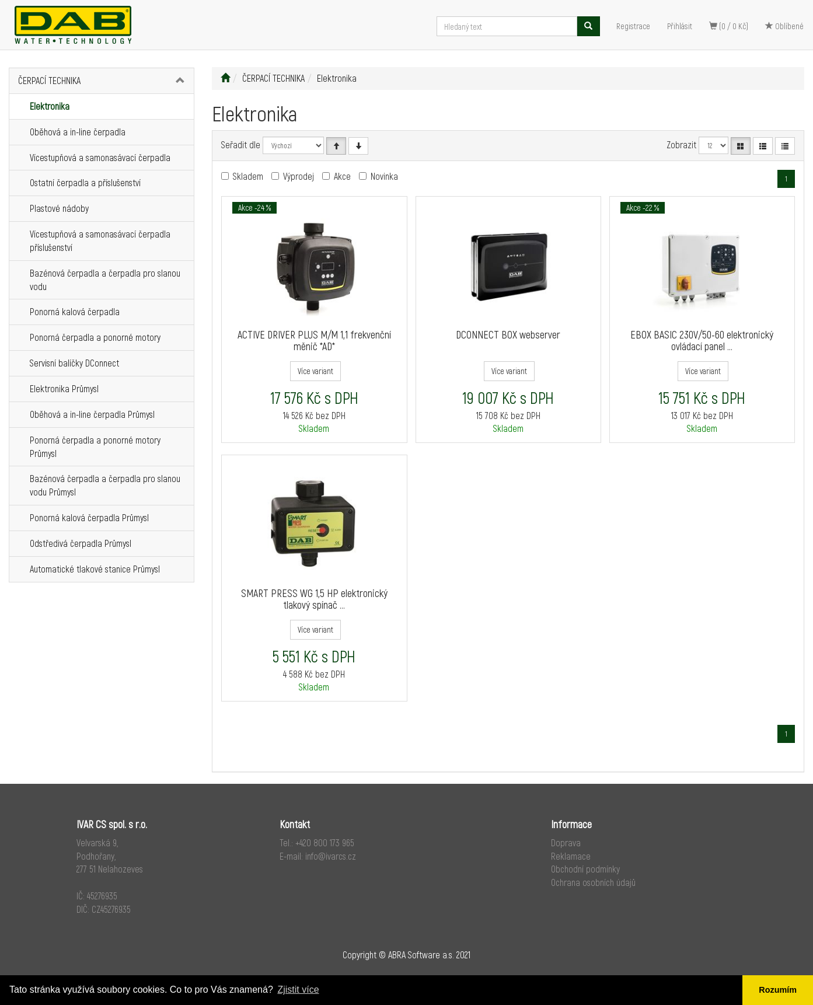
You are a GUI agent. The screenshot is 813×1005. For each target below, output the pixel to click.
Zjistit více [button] (298, 989)
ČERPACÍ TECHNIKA (49, 80)
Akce (342, 176)
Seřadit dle (240, 144)
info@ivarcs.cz (330, 855)
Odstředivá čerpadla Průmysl (80, 543)
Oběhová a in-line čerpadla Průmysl (92, 414)
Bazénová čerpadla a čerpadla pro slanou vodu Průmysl (105, 485)
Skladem (248, 176)
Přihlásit (679, 26)
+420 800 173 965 (324, 842)
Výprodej (298, 176)
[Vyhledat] (588, 26)
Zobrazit (681, 144)
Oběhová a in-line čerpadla (77, 131)
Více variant (315, 371)
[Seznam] (763, 146)
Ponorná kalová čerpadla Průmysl (89, 517)
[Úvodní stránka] (225, 77)
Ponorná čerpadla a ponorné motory (95, 337)
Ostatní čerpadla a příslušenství (85, 182)
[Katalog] (741, 146)
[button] (178, 80)
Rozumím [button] (778, 989)
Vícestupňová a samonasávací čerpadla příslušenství (100, 240)
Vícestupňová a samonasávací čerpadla (100, 157)
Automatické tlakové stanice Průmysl (95, 568)
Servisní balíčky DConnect (74, 362)
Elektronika (49, 105)
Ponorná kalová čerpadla (75, 311)
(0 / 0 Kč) (728, 26)
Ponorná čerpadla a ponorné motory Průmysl (95, 446)
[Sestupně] (358, 146)
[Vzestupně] (336, 146)
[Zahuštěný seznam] (785, 146)
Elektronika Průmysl (64, 388)
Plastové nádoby (59, 208)
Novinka (384, 176)
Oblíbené (784, 26)
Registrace (633, 26)
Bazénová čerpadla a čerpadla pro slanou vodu (105, 279)
